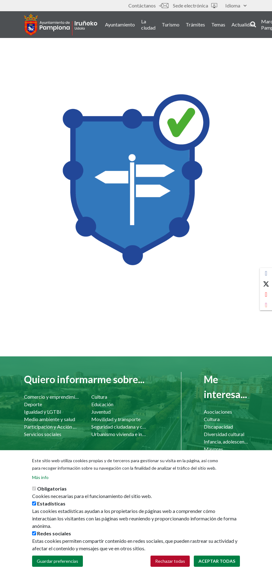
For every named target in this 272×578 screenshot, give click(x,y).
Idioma (235, 5)
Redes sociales (54, 534)
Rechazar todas (170, 561)
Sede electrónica (195, 5)
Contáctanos (148, 5)
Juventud (101, 412)
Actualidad (243, 24)
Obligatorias (52, 489)
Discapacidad (218, 427)
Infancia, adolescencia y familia (226, 441)
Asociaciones (218, 412)
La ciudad (148, 24)
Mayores (213, 449)
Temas (218, 24)
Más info (40, 478)
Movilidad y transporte (116, 419)
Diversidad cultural (224, 434)
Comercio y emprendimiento (51, 397)
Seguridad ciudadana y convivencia (118, 427)
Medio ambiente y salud (49, 419)
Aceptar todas (216, 561)
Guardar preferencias (57, 561)
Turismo (170, 24)
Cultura (99, 397)
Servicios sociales (42, 434)
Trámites (195, 24)
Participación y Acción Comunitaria (51, 427)
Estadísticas (51, 504)
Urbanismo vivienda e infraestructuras (118, 434)
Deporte (33, 404)
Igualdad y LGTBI (42, 412)
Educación (102, 404)
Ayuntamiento (120, 24)
